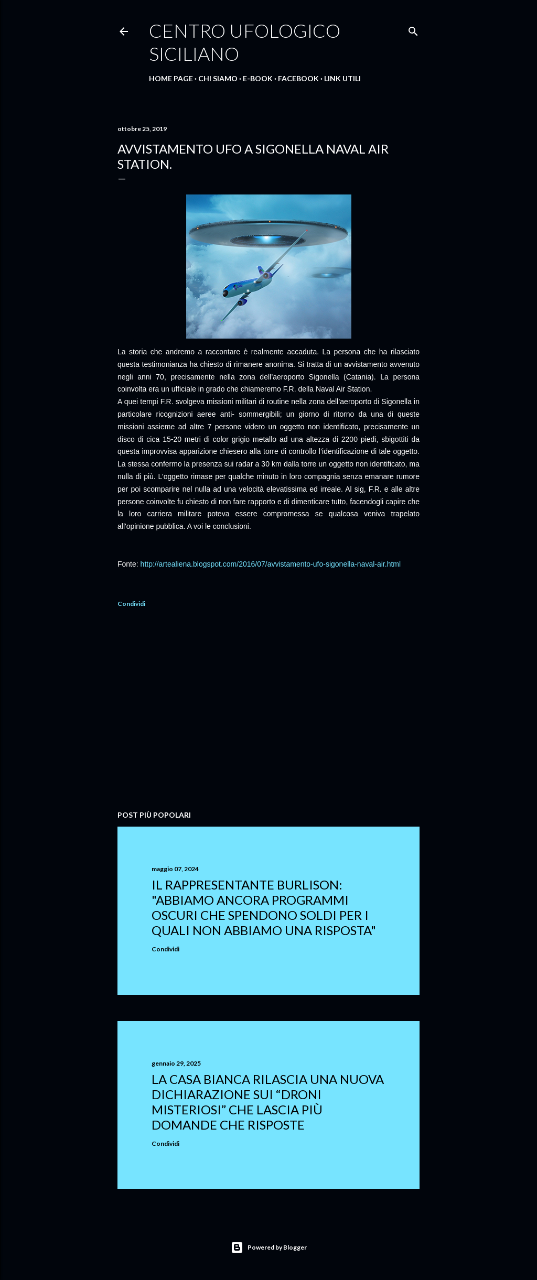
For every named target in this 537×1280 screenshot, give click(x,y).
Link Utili (342, 78)
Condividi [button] (131, 604)
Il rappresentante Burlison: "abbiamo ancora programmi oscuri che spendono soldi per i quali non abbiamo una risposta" (264, 907)
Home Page (171, 78)
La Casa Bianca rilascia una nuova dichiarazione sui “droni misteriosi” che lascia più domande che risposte (268, 1101)
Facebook (298, 78)
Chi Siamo (218, 78)
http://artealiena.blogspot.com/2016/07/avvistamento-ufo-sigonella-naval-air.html (271, 564)
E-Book (258, 78)
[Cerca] (413, 29)
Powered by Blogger (269, 1247)
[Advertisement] (268, 710)
